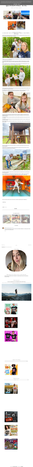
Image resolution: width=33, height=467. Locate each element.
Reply (5, 230)
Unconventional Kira (16, 5)
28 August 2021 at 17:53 (10, 227)
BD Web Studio (15, 466)
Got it (19, 4)
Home (16, 245)
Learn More (15, 4)
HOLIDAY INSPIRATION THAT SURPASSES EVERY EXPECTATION (16, 281)
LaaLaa (5, 227)
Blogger (22, 466)
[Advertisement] (16, 351)
